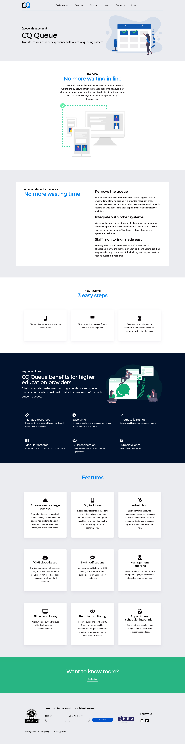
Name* (48, 716)
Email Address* (75, 716)
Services (79, 5)
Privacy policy (59, 731)
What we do (95, 5)
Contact (134, 5)
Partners (120, 5)
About (108, 5)
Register (102, 720)
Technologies (62, 5)
